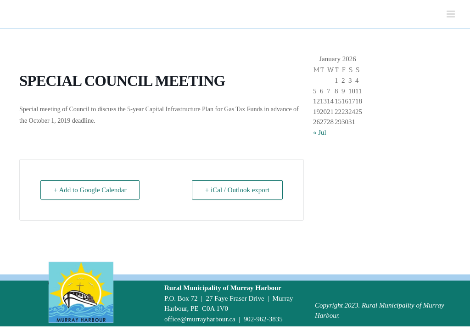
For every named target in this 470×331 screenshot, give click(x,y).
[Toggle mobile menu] (451, 14)
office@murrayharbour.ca (199, 319)
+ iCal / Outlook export (237, 190)
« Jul (319, 132)
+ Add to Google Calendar (90, 190)
